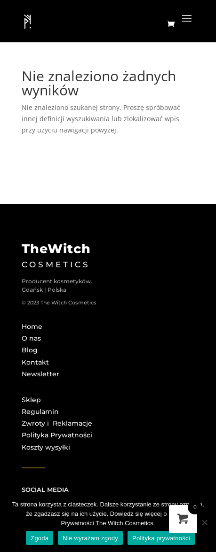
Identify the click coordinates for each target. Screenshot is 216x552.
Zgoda (39, 538)
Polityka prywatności (161, 538)
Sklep (31, 400)
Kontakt (35, 362)
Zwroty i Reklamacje (57, 423)
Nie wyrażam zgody (90, 538)
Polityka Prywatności (57, 435)
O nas (31, 338)
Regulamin (40, 411)
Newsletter (40, 374)
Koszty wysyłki (46, 447)
